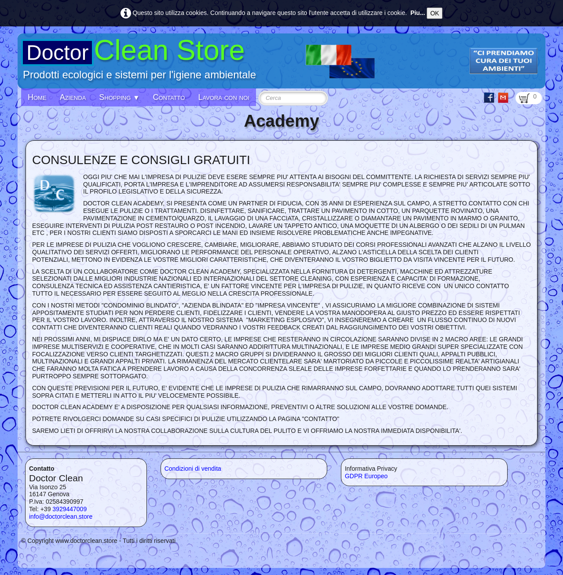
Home (37, 97)
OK (434, 13)
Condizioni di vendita (193, 468)
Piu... (417, 12)
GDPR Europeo (366, 476)
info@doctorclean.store (60, 516)
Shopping (119, 97)
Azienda (73, 97)
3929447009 (69, 509)
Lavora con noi (223, 97)
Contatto (169, 97)
